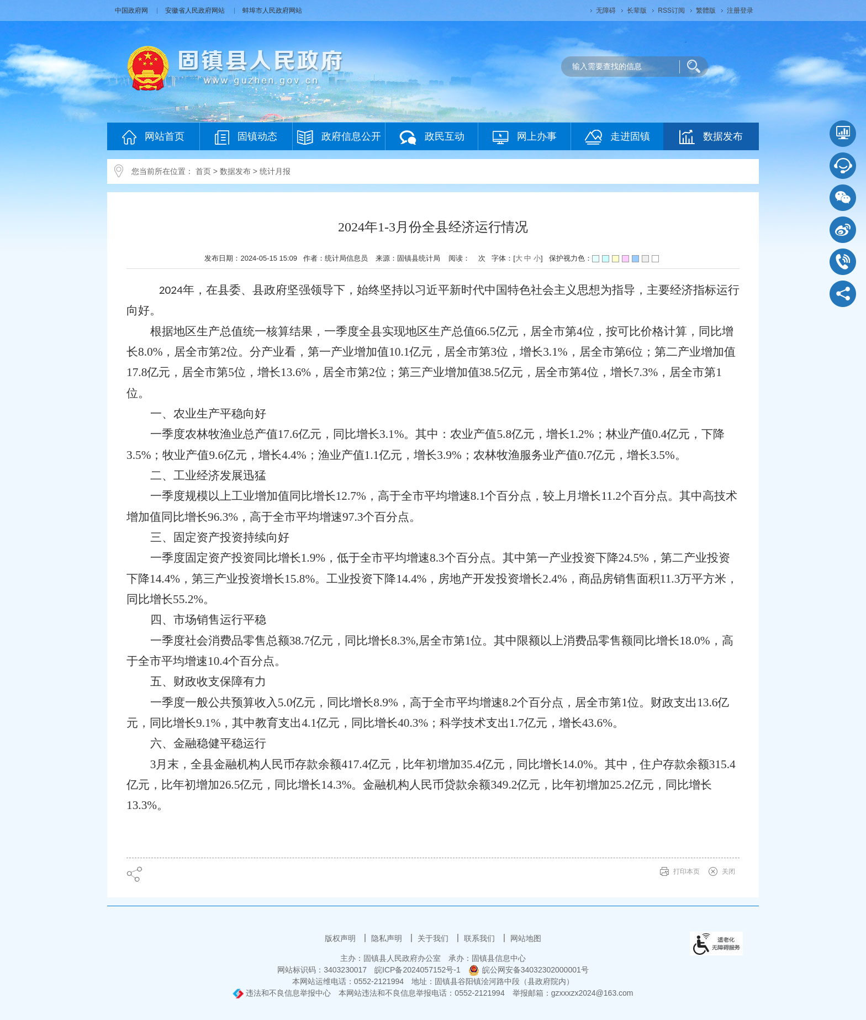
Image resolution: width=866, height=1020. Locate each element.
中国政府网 (132, 10)
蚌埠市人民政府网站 (272, 10)
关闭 (728, 871)
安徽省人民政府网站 (195, 10)
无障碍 (606, 10)
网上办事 (525, 137)
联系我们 (480, 938)
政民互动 (431, 137)
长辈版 (637, 10)
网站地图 (525, 938)
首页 (203, 171)
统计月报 (275, 171)
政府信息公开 (339, 137)
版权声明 (341, 938)
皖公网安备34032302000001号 (528, 969)
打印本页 (686, 871)
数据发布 (711, 137)
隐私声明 (387, 938)
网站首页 (153, 137)
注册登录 (740, 10)
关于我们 (434, 938)
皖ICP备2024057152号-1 (417, 969)
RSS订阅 (671, 10)
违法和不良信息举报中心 (282, 993)
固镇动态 (246, 137)
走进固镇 (617, 137)
